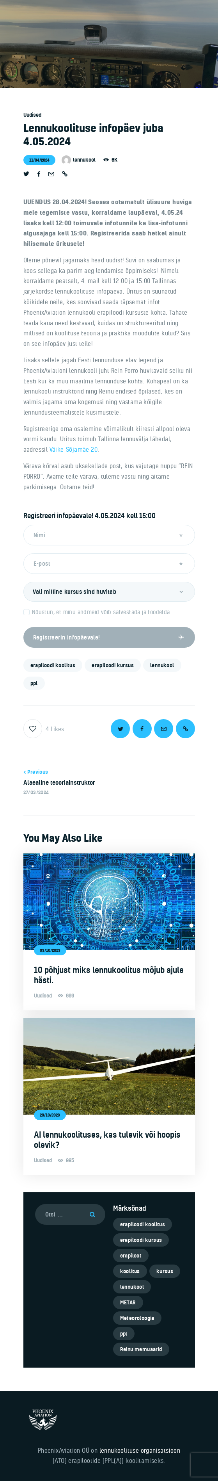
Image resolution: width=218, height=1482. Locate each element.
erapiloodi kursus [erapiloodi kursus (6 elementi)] (141, 1240)
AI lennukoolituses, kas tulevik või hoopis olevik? (107, 1140)
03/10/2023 (50, 951)
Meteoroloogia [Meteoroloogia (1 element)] (137, 1318)
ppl (34, 684)
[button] (64, 174)
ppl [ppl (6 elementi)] (124, 1334)
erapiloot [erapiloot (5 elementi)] (131, 1256)
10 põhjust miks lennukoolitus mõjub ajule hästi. (109, 975)
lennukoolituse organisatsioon (140, 1451)
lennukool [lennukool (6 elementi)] (132, 1287)
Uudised (32, 114)
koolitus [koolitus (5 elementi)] (130, 1271)
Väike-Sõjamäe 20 (73, 449)
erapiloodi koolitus (53, 666)
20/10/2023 (50, 1116)
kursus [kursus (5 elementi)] (164, 1271)
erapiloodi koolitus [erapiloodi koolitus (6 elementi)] (142, 1225)
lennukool (162, 666)
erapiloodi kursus (113, 666)
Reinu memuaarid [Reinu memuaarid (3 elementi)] (141, 1350)
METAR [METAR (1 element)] (128, 1303)
